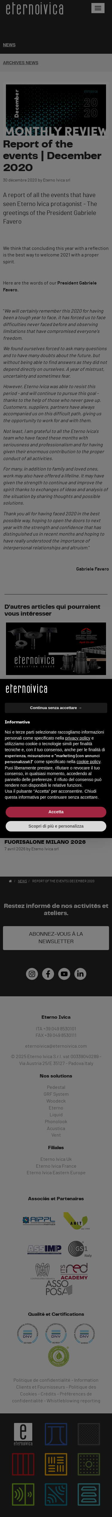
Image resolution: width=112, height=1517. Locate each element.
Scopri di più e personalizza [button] (55, 826)
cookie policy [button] (88, 761)
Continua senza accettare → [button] (56, 708)
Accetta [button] (56, 811)
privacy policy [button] (77, 738)
